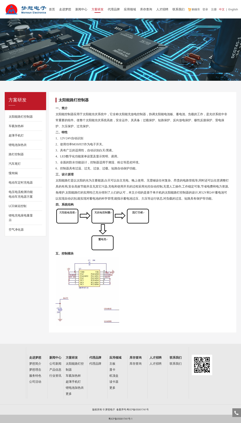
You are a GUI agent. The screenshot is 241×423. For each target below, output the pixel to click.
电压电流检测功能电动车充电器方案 (21, 194)
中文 (222, 9)
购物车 (194, 9)
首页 (52, 9)
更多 (69, 393)
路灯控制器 (16, 154)
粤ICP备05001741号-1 (120, 418)
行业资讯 (55, 375)
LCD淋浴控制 (17, 206)
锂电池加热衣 (18, 145)
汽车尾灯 (15, 164)
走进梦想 (65, 9)
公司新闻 (55, 363)
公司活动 (35, 381)
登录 (205, 9)
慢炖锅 (13, 173)
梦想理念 (35, 369)
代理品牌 (114, 9)
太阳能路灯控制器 (21, 116)
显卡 (112, 369)
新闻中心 (81, 9)
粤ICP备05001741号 (138, 409)
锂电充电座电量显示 (21, 217)
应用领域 (130, 9)
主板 (112, 363)
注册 (214, 9)
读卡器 (113, 381)
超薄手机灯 (16, 135)
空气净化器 (16, 229)
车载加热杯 (16, 126)
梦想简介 (35, 363)
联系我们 (178, 9)
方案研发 (98, 9)
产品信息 (55, 369)
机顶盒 (113, 375)
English (233, 9)
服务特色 (35, 375)
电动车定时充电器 (21, 182)
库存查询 (146, 9)
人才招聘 (162, 9)
